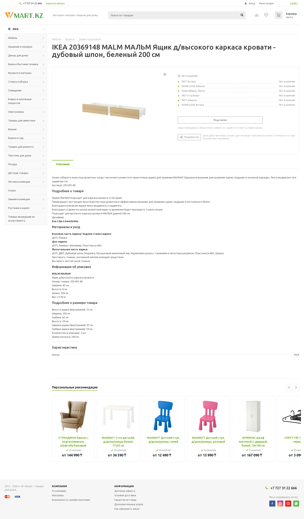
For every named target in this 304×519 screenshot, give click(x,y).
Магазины (58, 495)
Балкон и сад (15, 138)
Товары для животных (21, 120)
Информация (124, 486)
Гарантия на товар (125, 499)
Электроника (16, 111)
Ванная (12, 129)
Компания (59, 486)
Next (296, 387)
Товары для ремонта (21, 146)
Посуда (12, 164)
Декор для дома (18, 55)
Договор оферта (124, 490)
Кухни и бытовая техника (23, 64)
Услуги (12, 190)
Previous (289, 387)
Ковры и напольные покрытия (20, 101)
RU (295, 3)
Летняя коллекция (19, 181)
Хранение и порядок (20, 46)
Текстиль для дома (19, 155)
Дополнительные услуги (128, 504)
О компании (59, 490)
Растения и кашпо (18, 208)
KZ (292, 3)
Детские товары (18, 173)
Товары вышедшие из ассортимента (21, 218)
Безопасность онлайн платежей (71, 499)
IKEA (15, 29)
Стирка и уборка (18, 81)
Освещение (15, 90)
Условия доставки (125, 495)
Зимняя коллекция (19, 199)
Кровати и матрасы (20, 73)
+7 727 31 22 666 (32, 3)
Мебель (12, 38)
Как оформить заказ (126, 508)
